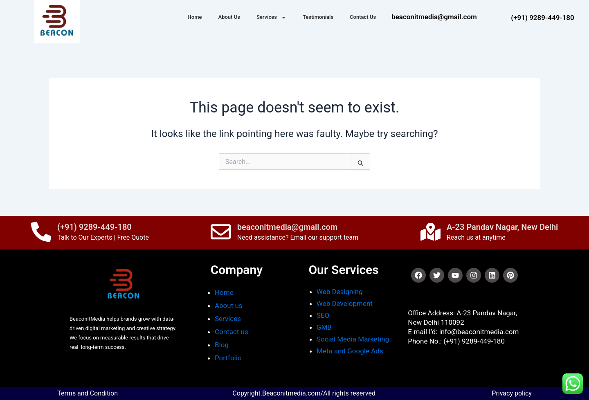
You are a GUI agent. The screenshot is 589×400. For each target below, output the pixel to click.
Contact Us (363, 17)
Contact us (232, 332)
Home (195, 17)
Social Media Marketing (353, 339)
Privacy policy (512, 393)
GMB (324, 327)
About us (229, 305)
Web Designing (340, 292)
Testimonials (318, 17)
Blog (222, 345)
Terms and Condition (87, 393)
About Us (229, 17)
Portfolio (228, 358)
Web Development (345, 303)
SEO (323, 315)
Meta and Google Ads (350, 351)
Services (271, 17)
